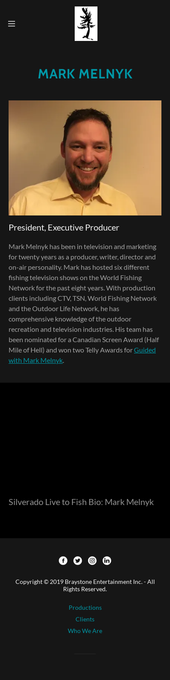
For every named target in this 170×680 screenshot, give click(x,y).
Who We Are (85, 630)
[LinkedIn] (107, 561)
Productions (85, 607)
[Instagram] (92, 561)
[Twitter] (77, 561)
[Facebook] (63, 561)
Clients (85, 619)
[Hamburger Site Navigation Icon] (11, 24)
